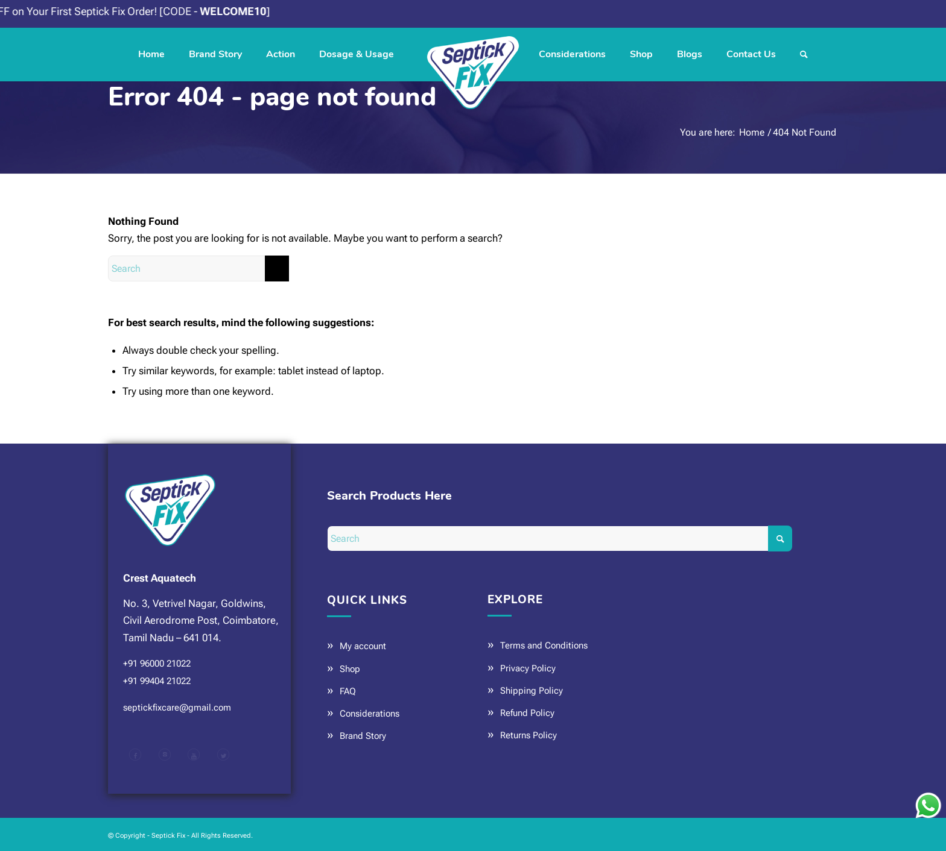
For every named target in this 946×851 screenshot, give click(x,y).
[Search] (804, 54)
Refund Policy (527, 713)
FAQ (348, 691)
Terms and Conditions (544, 645)
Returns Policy (528, 735)
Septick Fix (168, 836)
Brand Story (363, 735)
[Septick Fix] (473, 54)
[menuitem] (151, 54)
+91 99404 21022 (157, 681)
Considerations (369, 713)
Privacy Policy (528, 668)
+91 (157, 663)
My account (363, 646)
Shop (350, 669)
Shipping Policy (531, 690)
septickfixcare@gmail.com (177, 707)
